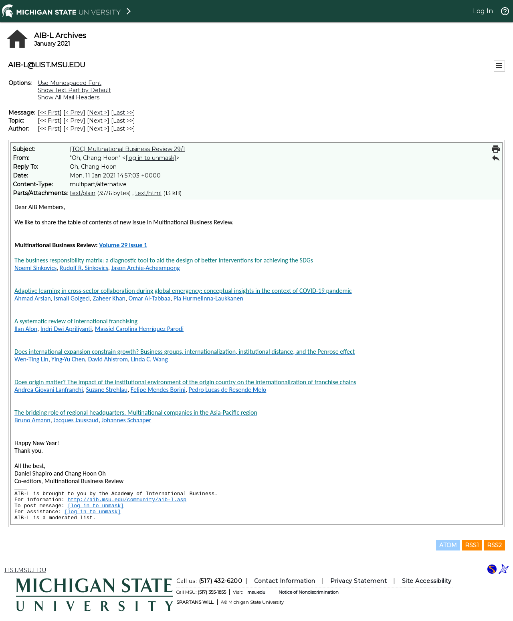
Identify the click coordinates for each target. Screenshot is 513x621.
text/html (148, 193)
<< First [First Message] (50, 112)
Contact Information (284, 581)
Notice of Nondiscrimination (309, 592)
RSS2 (494, 545)
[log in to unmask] (150, 157)
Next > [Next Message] (98, 112)
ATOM (448, 545)
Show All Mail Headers (68, 97)
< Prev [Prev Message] (74, 112)
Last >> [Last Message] (123, 112)
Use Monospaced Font (69, 83)
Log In (483, 11)
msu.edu (256, 592)
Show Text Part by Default (74, 90)
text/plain (82, 193)
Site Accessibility (427, 581)
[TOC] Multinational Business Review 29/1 (127, 149)
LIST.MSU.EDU (25, 570)
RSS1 (472, 545)
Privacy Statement (358, 581)
